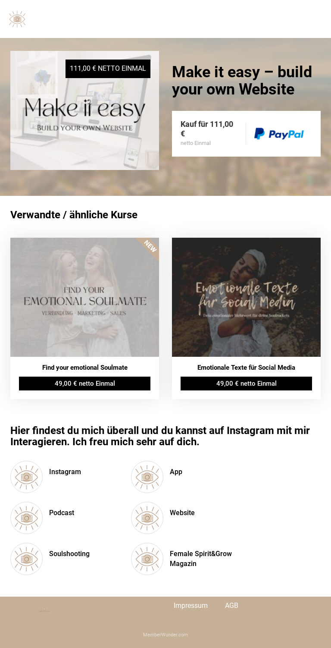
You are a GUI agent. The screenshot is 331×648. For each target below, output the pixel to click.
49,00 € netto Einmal (85, 383)
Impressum (191, 605)
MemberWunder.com (165, 635)
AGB (231, 605)
